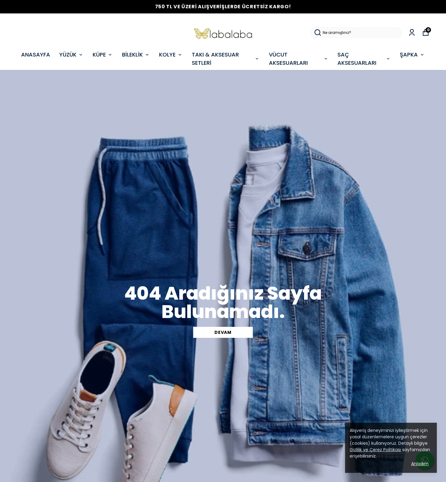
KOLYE (171, 54)
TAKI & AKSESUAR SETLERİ (226, 59)
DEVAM (223, 332)
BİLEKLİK (136, 54)
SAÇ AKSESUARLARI (364, 59)
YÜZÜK (71, 54)
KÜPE (103, 54)
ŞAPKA (412, 54)
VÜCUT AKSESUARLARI (299, 59)
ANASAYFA (35, 54)
